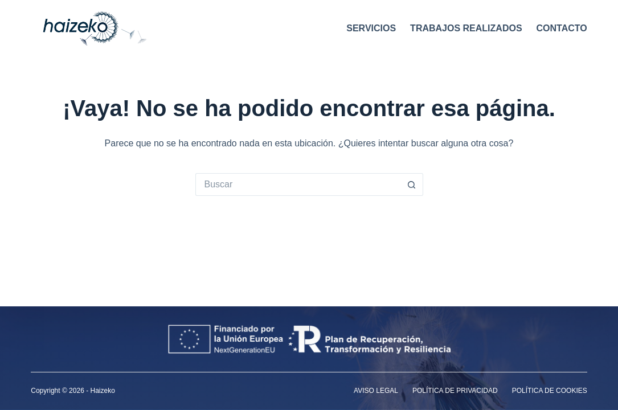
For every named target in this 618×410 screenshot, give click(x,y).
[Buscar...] (297, 184)
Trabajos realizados (466, 28)
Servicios (371, 28)
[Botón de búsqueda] (411, 184)
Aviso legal (376, 391)
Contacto (562, 28)
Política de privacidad (455, 391)
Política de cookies (549, 391)
